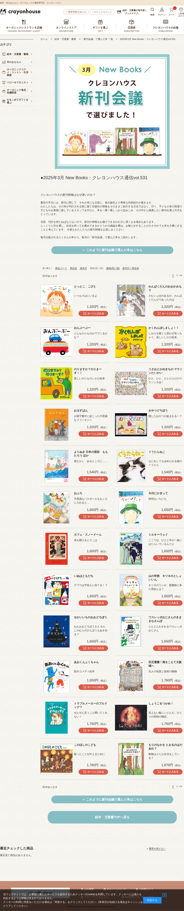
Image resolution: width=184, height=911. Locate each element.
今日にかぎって (158, 493)
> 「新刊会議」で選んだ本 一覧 (97, 39)
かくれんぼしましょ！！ (163, 327)
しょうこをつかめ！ (160, 703)
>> (180, 275)
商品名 (73, 268)
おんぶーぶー (82, 327)
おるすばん (81, 410)
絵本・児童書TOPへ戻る (112, 817)
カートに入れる (95, 313)
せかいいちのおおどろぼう (90, 617)
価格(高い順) (113, 268)
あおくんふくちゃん (86, 662)
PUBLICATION (165, 31)
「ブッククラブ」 (135, 12)
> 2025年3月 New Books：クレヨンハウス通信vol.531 (146, 39)
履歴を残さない (157, 848)
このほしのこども (85, 744)
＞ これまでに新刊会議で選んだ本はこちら (112, 250)
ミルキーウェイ (158, 534)
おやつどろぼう (158, 410)
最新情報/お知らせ (77, 12)
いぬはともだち (83, 575)
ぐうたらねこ (156, 451)
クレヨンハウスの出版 (165, 27)
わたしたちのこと (103, 12)
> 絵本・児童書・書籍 (65, 39)
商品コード (61, 268)
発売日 (83, 268)
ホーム (45, 39)
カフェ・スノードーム (88, 534)
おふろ (78, 493)
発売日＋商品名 (130, 268)
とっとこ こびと (85, 286)
